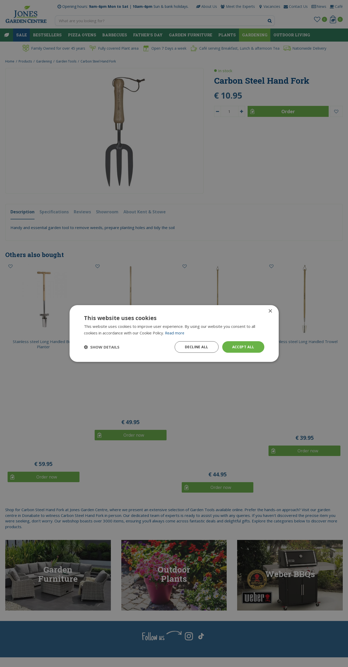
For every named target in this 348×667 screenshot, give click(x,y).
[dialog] (174, 333)
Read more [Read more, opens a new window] (175, 332)
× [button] (270, 311)
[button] (101, 347)
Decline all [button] (195, 346)
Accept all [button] (242, 346)
